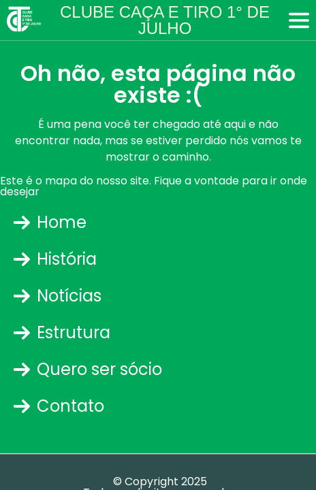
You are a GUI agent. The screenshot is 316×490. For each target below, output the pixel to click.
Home (50, 222)
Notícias (57, 295)
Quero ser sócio (88, 369)
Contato (59, 406)
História (55, 259)
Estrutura (62, 332)
